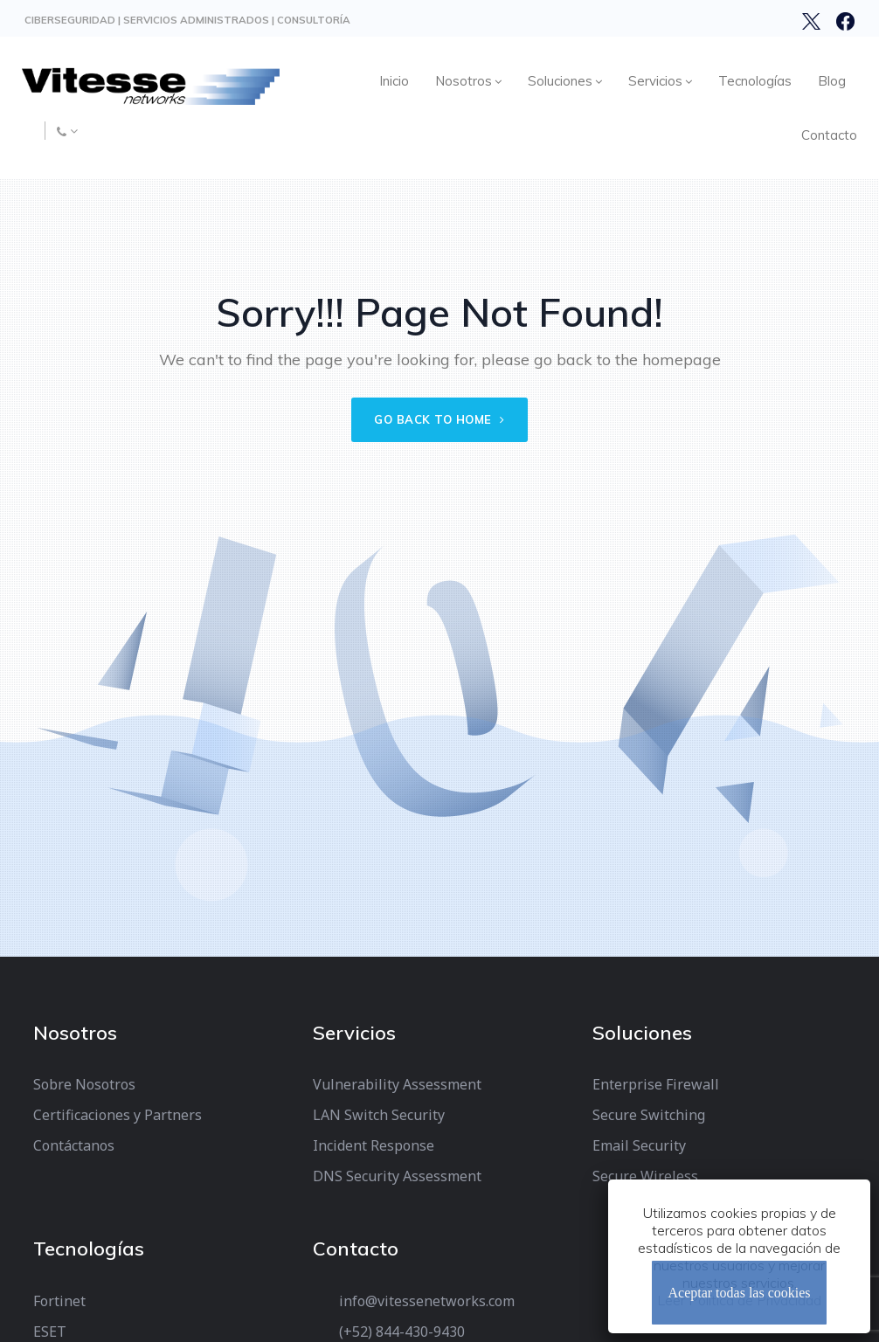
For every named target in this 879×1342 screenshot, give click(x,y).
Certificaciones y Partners (117, 1114)
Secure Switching (648, 1114)
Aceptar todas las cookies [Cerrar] (739, 1292)
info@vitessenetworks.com (427, 1301)
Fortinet (59, 1301)
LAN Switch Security (379, 1114)
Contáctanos (73, 1145)
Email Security (639, 1145)
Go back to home (439, 419)
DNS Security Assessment (397, 1176)
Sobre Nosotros (84, 1084)
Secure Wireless (645, 1176)
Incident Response (373, 1145)
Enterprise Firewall (655, 1084)
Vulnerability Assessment (397, 1084)
